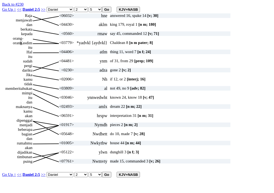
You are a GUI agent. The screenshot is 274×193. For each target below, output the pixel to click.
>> (43, 9)
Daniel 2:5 (31, 9)
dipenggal (24, 120)
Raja (28, 15)
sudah (27, 61)
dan (29, 25)
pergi (28, 66)
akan (28, 116)
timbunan (24, 157)
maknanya (24, 107)
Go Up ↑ (9, 9)
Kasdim (26, 43)
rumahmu (24, 143)
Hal (29, 52)
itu (30, 47)
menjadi (26, 125)
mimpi (27, 93)
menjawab (24, 20)
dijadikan (24, 152)
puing (27, 161)
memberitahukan (18, 88)
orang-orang (18, 38)
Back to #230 (13, 4)
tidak (28, 84)
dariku (27, 70)
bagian (27, 134)
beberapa (25, 129)
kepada (26, 34)
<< (19, 9)
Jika (29, 75)
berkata (26, 29)
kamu (28, 79)
